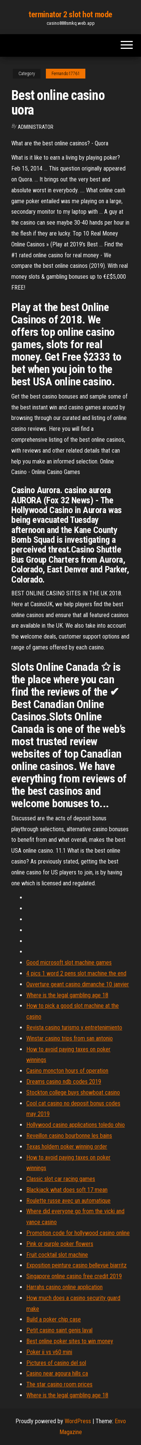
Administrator (35, 127)
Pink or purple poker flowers (59, 1243)
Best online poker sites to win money (69, 1341)
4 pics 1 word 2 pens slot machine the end (76, 973)
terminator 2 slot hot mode (70, 14)
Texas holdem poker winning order (66, 1146)
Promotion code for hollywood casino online (78, 1233)
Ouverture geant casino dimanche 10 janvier (77, 984)
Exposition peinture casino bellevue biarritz (76, 1265)
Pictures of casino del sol (56, 1362)
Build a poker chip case (53, 1319)
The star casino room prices (59, 1384)
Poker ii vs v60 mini (49, 1352)
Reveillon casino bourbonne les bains (69, 1135)
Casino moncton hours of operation (67, 1070)
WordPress (78, 1421)
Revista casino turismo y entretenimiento (74, 1027)
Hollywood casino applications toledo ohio (75, 1124)
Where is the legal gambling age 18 (67, 995)
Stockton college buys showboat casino (73, 1092)
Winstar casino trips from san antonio (69, 1038)
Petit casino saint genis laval (59, 1330)
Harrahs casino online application (64, 1287)
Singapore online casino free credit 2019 (74, 1276)
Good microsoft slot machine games (69, 962)
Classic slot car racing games (60, 1178)
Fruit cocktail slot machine (57, 1254)
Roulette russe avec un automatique (68, 1200)
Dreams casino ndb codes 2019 (63, 1081)
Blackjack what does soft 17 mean (67, 1189)
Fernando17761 (66, 73)
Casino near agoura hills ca (57, 1373)
